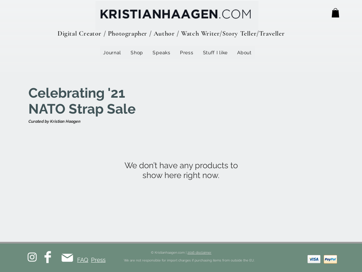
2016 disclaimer (199, 252)
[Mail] (67, 257)
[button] (335, 12)
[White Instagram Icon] (32, 257)
